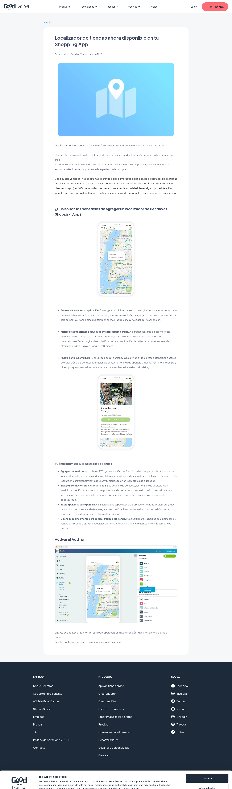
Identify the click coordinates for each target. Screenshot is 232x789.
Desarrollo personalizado (113, 747)
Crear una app (107, 693)
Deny (207, 781)
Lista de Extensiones (111, 709)
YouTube (179, 709)
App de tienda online (111, 686)
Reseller (112, 6)
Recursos (134, 6)
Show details (155, 781)
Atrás (48, 22)
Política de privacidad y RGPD (51, 740)
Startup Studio (42, 709)
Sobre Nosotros (43, 686)
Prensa (37, 724)
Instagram (180, 693)
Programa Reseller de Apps (115, 716)
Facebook (180, 686)
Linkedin (179, 716)
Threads (178, 724)
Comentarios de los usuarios (116, 732)
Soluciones (90, 6)
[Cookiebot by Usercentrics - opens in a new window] (19, 783)
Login (194, 6)
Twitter (178, 701)
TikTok (177, 732)
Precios (153, 6)
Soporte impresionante (47, 693)
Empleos (38, 716)
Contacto (39, 747)
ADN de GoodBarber (46, 701)
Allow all (207, 761)
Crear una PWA (107, 701)
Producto (66, 6)
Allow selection (207, 771)
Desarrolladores (108, 740)
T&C (35, 732)
